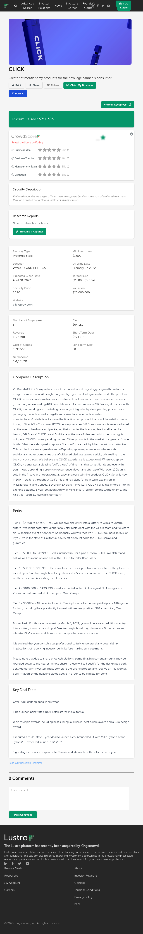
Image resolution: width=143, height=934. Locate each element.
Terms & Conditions (87, 890)
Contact (79, 882)
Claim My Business (79, 85)
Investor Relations (44, 6)
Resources (11, 875)
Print (16, 85)
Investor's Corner (72, 6)
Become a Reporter (29, 231)
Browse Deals (13, 868)
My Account (12, 882)
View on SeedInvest (117, 104)
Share (34, 85)
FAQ (77, 904)
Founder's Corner (89, 6)
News (58, 5)
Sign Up (123, 3)
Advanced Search (27, 6)
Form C (18, 93)
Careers (9, 890)
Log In (124, 7)
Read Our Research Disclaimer (26, 763)
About (78, 868)
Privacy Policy (83, 897)
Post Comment (23, 814)
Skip (66, 150)
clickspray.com (23, 304)
